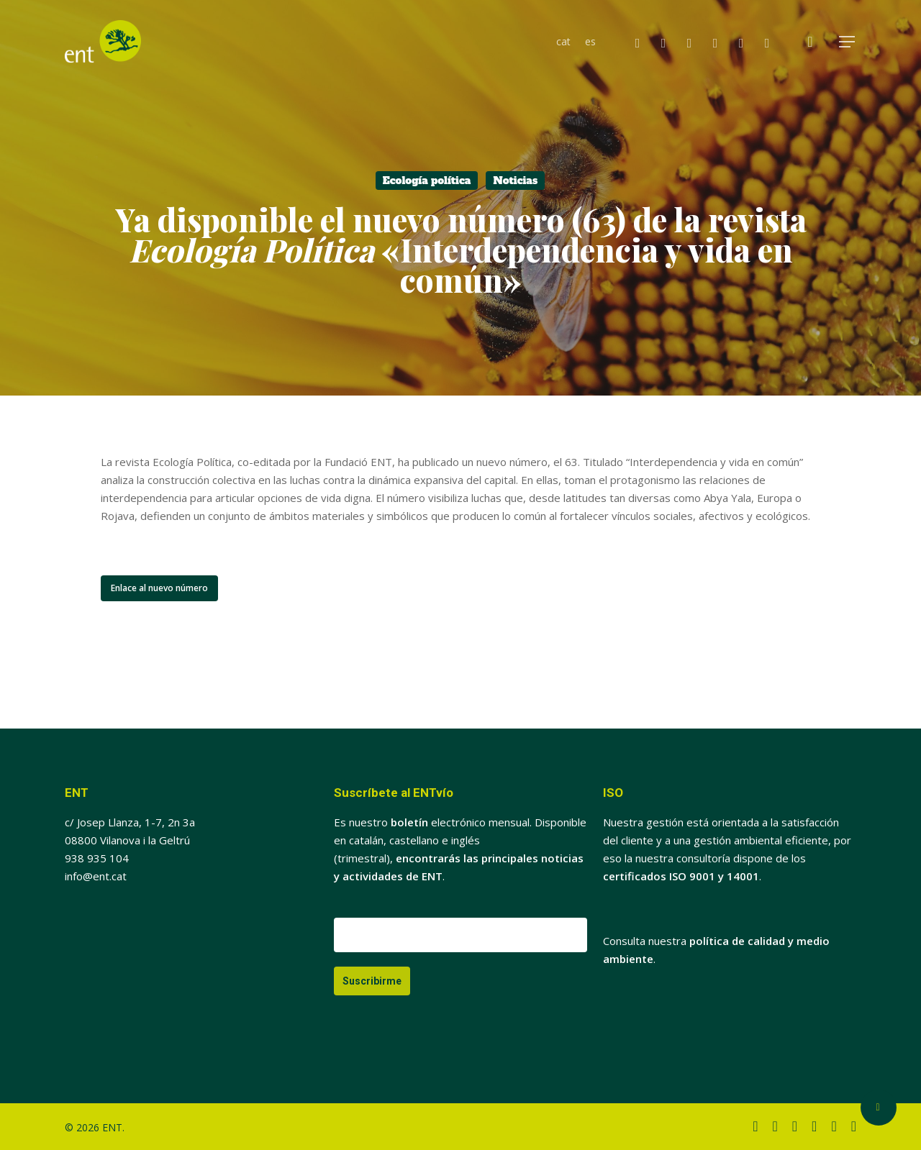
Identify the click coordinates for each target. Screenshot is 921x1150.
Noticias (515, 180)
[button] (847, 42)
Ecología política (427, 180)
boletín (409, 822)
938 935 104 (97, 858)
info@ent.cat (96, 876)
